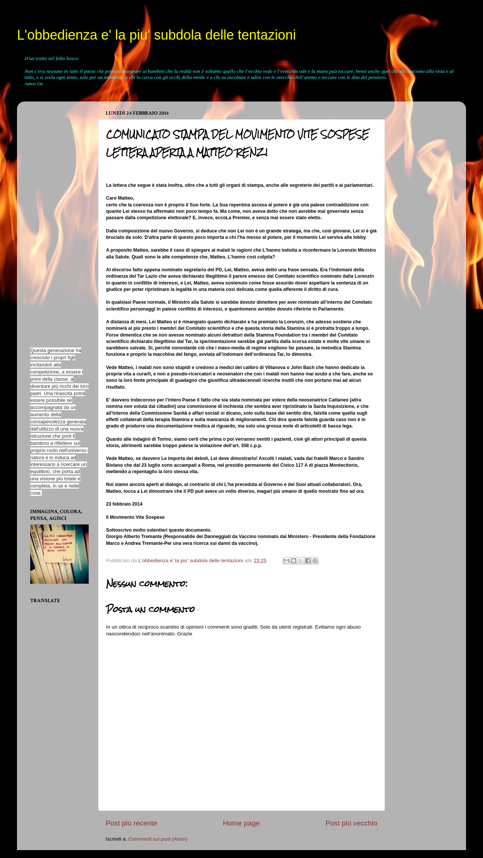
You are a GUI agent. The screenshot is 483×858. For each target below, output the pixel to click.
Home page (241, 823)
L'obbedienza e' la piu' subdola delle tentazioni (156, 35)
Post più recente (131, 823)
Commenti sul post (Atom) (157, 839)
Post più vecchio (351, 823)
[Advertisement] (52, 220)
